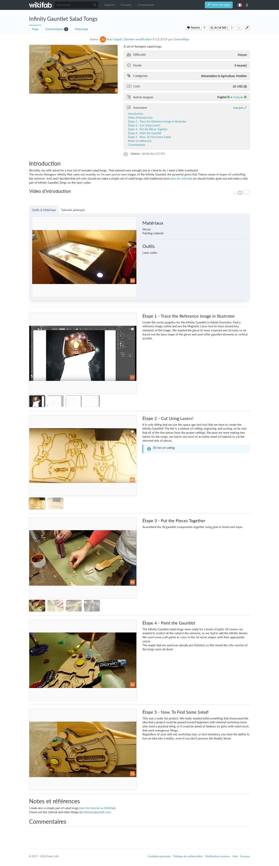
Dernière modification (138, 39)
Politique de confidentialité (187, 856)
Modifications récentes (217, 856)
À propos (245, 856)
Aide (235, 856)
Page (35, 29)
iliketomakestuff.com (97, 812)
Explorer (109, 4)
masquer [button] (238, 107)
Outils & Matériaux (44, 210)
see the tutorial (181, 178)
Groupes (126, 4)
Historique (81, 29)
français (240, 5)
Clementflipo (181, 39)
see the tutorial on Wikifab (97, 808)
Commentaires (54, 29)
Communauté (145, 4)
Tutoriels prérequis (73, 210)
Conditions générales (159, 856)
